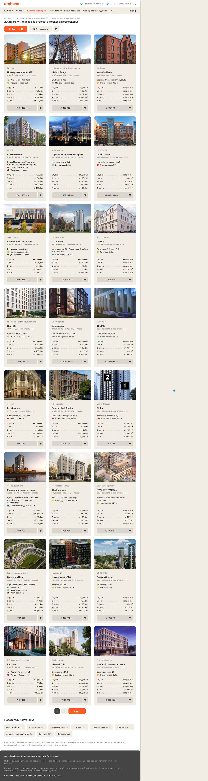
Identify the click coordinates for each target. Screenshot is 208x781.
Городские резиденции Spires (70, 154)
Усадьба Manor (115, 72)
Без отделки (37, 727)
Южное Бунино (25, 154)
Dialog (115, 408)
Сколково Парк (25, 577)
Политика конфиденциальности (31, 775)
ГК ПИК (80, 727)
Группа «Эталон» (101, 727)
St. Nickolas (25, 408)
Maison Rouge (70, 72)
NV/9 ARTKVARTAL (115, 489)
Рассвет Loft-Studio (70, 408)
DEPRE (115, 241)
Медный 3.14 (70, 664)
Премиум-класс (59, 727)
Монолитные (124, 727)
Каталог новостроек (37, 10)
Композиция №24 (70, 577)
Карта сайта (54, 775)
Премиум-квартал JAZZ (25, 72)
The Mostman (70, 489)
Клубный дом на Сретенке (115, 664)
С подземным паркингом (19, 734)
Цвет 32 (25, 325)
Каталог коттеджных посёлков (65, 10)
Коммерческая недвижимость (98, 10)
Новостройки (14, 727)
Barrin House (115, 154)
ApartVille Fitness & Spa (25, 241)
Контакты (8, 775)
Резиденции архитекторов (25, 489)
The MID (115, 325)
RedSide (25, 664)
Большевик (70, 325)
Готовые (45, 734)
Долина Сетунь (115, 577)
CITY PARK (70, 241)
